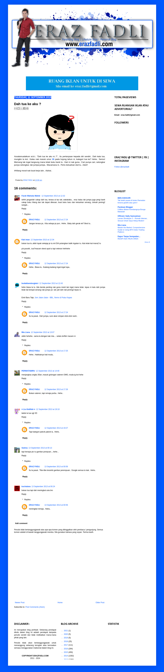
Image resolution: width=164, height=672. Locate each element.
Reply (24, 209)
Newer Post (20, 602)
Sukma (25, 448)
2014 (66, 656)
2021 (66, 631)
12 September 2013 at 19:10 (48, 409)
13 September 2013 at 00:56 (56, 466)
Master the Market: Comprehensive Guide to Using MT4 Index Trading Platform (131, 230)
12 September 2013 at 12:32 (53, 196)
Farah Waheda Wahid (31, 196)
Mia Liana (26, 332)
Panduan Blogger (125, 207)
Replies (27, 214)
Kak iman (26, 240)
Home (60, 602)
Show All (147, 242)
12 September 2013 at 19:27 (56, 428)
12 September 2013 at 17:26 (56, 389)
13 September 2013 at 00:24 (43, 486)
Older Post (100, 602)
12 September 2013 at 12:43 (51, 283)
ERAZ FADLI (34, 220)
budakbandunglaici (30, 283)
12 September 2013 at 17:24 (56, 220)
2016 (66, 649)
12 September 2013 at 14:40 (47, 371)
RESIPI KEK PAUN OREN (128, 239)
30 (53, 159)
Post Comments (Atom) (35, 607)
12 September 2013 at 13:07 (42, 332)
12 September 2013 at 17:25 (56, 351)
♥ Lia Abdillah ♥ (28, 409)
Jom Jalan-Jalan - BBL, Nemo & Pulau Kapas (53, 297)
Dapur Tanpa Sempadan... (129, 236)
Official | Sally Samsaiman (129, 216)
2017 (66, 645)
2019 (66, 638)
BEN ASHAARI (124, 198)
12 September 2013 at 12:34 (42, 240)
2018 (66, 641)
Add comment (21, 523)
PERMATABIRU (28, 371)
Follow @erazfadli (121, 167)
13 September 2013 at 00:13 (40, 448)
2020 (66, 634)
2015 (66, 652)
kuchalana (26, 486)
